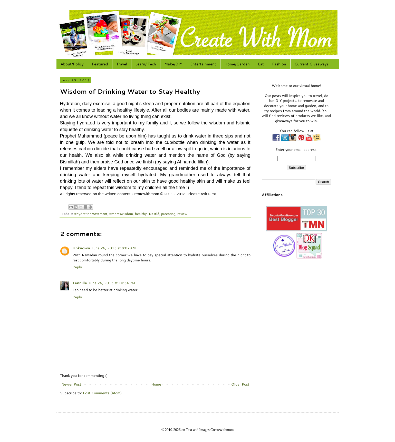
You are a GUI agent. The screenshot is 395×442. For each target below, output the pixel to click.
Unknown (81, 248)
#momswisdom (121, 213)
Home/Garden (237, 64)
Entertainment (203, 64)
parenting (168, 213)
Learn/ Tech (145, 64)
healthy (141, 213)
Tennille (79, 283)
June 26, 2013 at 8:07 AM (114, 248)
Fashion (279, 64)
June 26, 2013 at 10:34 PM (112, 283)
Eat (261, 64)
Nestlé (154, 213)
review (182, 213)
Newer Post (71, 384)
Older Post (240, 384)
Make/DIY (173, 64)
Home (156, 384)
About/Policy (72, 64)
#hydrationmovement (90, 213)
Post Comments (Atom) (102, 393)
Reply (77, 267)
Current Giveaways (311, 64)
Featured (100, 64)
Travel (121, 64)
